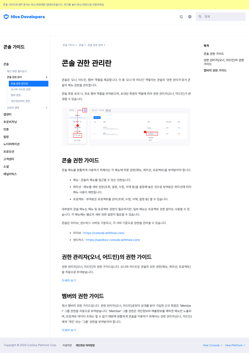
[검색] (221, 16)
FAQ (112, 29)
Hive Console (212, 345)
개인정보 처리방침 (85, 345)
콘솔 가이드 (56, 29)
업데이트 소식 (10, 29)
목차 (206, 46)
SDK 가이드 (34, 29)
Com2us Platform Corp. (42, 345)
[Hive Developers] (6, 16)
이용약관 (67, 345)
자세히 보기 (69, 280)
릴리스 (96, 29)
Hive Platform (235, 345)
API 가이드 (78, 29)
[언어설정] (190, 16)
